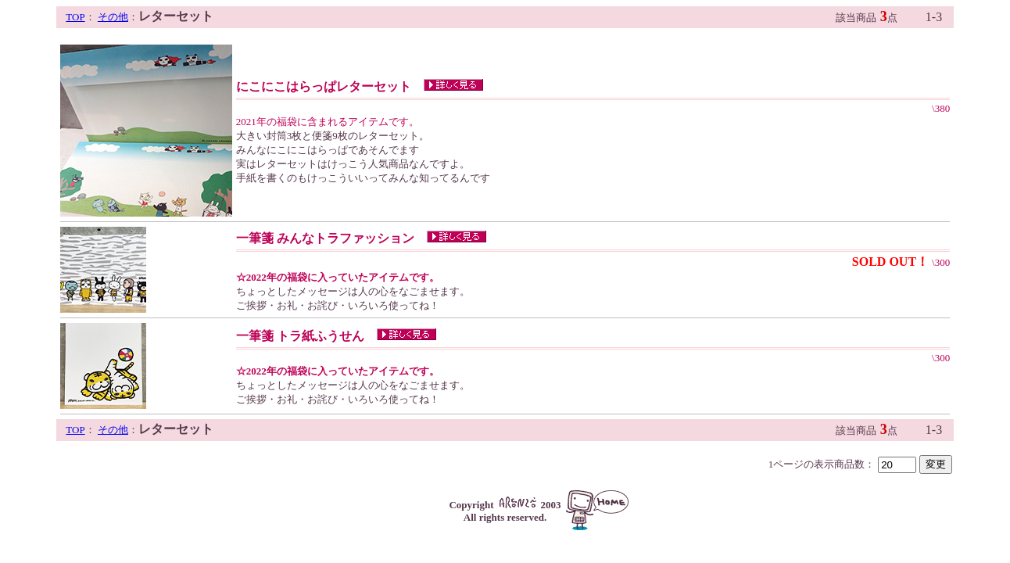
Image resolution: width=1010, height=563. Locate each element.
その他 (113, 17)
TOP (75, 17)
